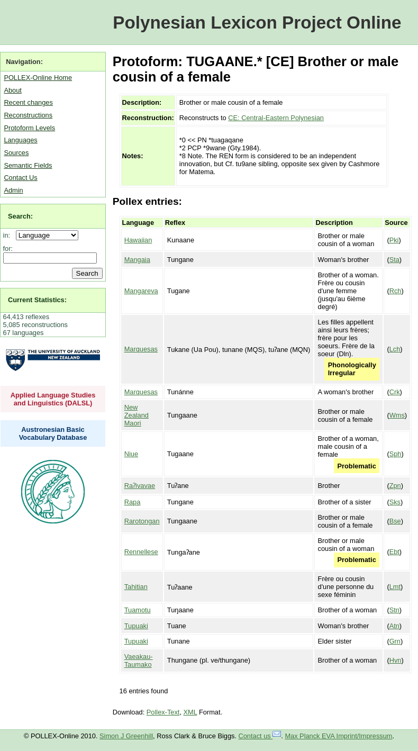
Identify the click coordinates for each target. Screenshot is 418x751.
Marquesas (141, 349)
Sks (395, 502)
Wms (397, 415)
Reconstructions (28, 115)
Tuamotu (137, 610)
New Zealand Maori (136, 415)
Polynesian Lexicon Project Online (257, 22)
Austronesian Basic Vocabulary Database (53, 433)
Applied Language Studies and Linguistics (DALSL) (53, 399)
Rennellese (141, 552)
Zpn (395, 486)
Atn (394, 626)
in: (8, 235)
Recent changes (28, 102)
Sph (395, 454)
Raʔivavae (139, 486)
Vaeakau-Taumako (138, 660)
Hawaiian (138, 240)
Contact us (260, 736)
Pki (394, 240)
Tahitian (136, 587)
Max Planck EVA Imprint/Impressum (338, 736)
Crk (394, 392)
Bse (395, 521)
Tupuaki (136, 626)
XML (190, 712)
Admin (13, 190)
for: (8, 248)
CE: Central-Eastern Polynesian (276, 118)
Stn (394, 610)
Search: (20, 216)
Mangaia (137, 260)
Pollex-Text (163, 712)
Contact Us (20, 178)
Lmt (395, 587)
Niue (131, 454)
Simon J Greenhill (126, 736)
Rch (395, 291)
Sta (394, 260)
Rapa (132, 502)
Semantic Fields (28, 165)
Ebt (394, 552)
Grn (395, 641)
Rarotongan (142, 521)
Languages (20, 140)
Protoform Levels (29, 128)
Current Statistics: (37, 300)
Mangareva (141, 291)
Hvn (395, 660)
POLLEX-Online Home (38, 78)
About (12, 90)
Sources (16, 153)
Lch (395, 349)
